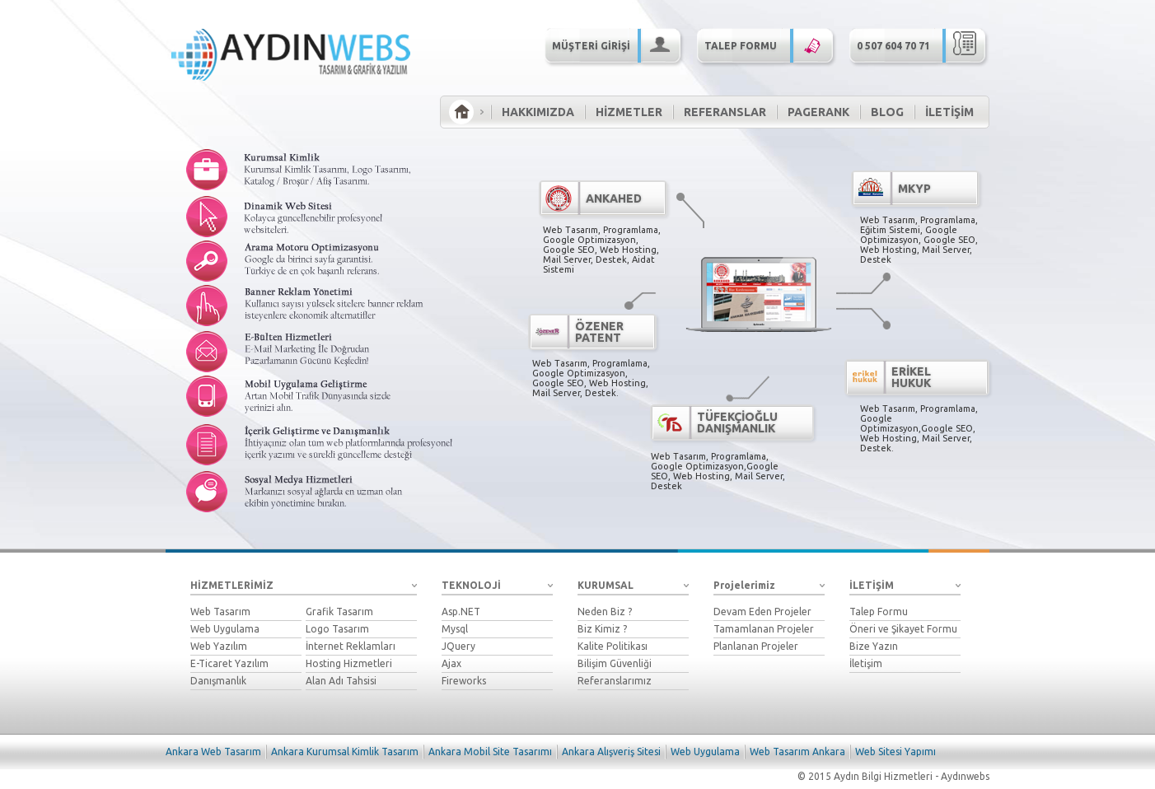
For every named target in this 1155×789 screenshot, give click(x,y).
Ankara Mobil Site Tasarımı (490, 751)
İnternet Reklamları (350, 646)
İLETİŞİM (949, 112)
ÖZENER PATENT (599, 332)
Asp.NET (461, 611)
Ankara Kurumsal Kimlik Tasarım (345, 751)
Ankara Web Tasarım (213, 751)
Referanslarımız (615, 680)
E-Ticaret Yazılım (229, 663)
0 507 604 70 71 (921, 44)
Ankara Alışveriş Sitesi (611, 751)
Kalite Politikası (613, 646)
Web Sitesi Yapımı (895, 751)
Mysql (455, 628)
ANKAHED (614, 198)
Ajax (451, 663)
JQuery (458, 646)
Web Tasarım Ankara (797, 751)
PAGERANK (818, 112)
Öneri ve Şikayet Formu (903, 628)
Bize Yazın (873, 646)
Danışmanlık (218, 680)
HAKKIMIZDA (538, 112)
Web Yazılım (218, 646)
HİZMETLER (629, 112)
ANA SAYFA (461, 112)
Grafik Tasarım (339, 611)
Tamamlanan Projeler (763, 628)
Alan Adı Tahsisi (341, 680)
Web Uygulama (225, 628)
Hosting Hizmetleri (349, 663)
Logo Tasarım (337, 628)
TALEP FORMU (768, 44)
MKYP (914, 188)
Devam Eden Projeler (762, 611)
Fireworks (464, 680)
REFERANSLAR (725, 112)
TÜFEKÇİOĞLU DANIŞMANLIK (737, 422)
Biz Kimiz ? (602, 628)
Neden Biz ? (605, 611)
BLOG (887, 112)
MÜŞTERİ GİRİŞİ (616, 44)
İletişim (865, 663)
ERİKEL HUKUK (911, 377)
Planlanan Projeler (755, 646)
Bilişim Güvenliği (615, 663)
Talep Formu (878, 611)
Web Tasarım (220, 611)
